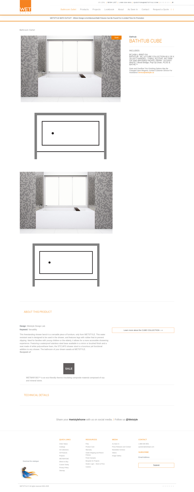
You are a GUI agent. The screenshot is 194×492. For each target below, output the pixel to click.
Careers (88, 467)
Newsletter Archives (118, 450)
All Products (63, 453)
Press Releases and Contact (121, 447)
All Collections (64, 450)
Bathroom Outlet (27, 30)
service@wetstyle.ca (146, 72)
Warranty (89, 450)
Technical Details (34, 395)
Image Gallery (116, 456)
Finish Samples (91, 458)
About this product (36, 312)
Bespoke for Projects (92, 461)
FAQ (87, 444)
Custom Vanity (64, 465)
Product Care (90, 447)
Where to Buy (63, 462)
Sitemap (62, 470)
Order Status (63, 444)
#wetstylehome (77, 419)
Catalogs (62, 447)
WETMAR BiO (64, 459)
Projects (62, 456)
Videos (114, 453)
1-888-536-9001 (124, 2)
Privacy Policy (64, 468)
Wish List (111, 2)
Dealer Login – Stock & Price (95, 464)
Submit (156, 465)
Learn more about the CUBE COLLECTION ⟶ (143, 330)
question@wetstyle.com (145, 2)
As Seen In (115, 444)
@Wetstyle (132, 419)
